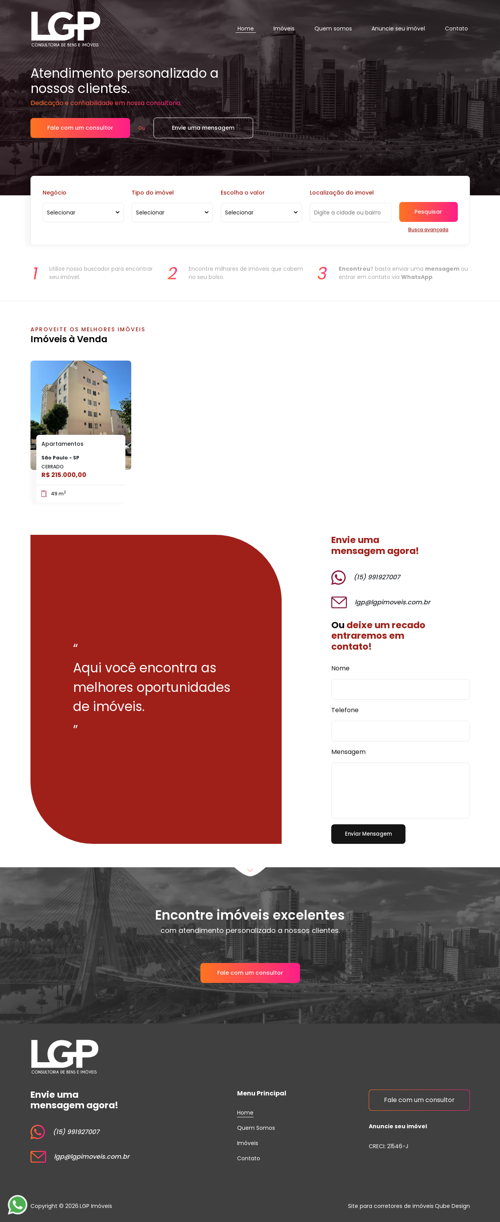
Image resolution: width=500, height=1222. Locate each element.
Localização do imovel (342, 193)
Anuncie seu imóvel (398, 28)
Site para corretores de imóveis (391, 1206)
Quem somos (333, 28)
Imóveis (284, 28)
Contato (456, 28)
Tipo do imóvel (153, 193)
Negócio (54, 193)
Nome (340, 661)
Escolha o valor (243, 193)
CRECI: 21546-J (388, 1146)
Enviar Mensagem (368, 834)
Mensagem (348, 747)
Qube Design (452, 1206)
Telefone (345, 704)
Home (246, 28)
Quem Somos (256, 1128)
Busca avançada (428, 229)
